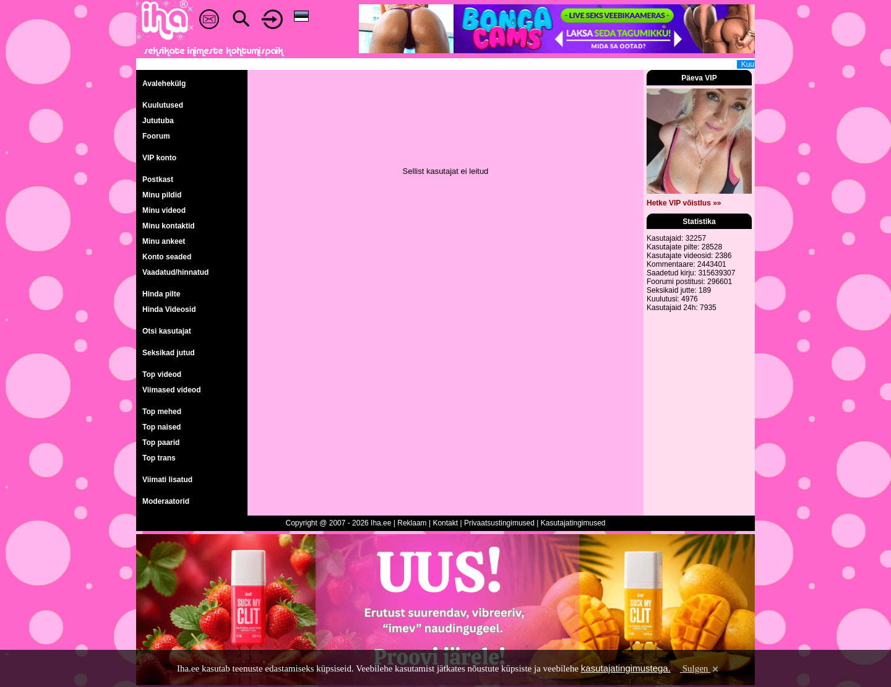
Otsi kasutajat (166, 331)
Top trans (159, 458)
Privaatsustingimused (499, 523)
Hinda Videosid (169, 309)
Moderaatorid (165, 501)
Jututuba (158, 120)
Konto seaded (166, 257)
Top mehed (161, 411)
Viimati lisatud (167, 479)
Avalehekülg (164, 83)
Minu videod (164, 210)
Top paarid (160, 442)
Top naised (161, 427)
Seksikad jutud (168, 352)
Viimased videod (171, 390)
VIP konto (159, 157)
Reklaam (411, 523)
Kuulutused (162, 105)
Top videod (161, 374)
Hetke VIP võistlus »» (684, 203)
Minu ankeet (163, 241)
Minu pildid (161, 195)
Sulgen (700, 668)
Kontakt (445, 523)
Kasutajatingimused (573, 523)
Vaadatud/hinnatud (175, 272)
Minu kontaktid (168, 226)
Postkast (157, 179)
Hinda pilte (161, 294)
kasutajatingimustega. (626, 668)
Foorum (156, 136)
